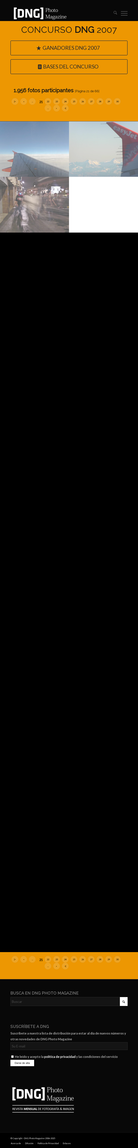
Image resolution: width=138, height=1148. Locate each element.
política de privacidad (60, 1057)
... (32, 101)
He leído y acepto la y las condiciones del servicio (66, 1057)
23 (57, 101)
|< (15, 101)
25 (74, 101)
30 (117, 101)
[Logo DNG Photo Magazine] (57, 13)
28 (100, 101)
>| (65, 108)
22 (48, 101)
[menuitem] (113, 13)
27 (91, 101)
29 (109, 101)
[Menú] (122, 13)
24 (65, 101)
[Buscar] (113, 13)
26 (83, 101)
